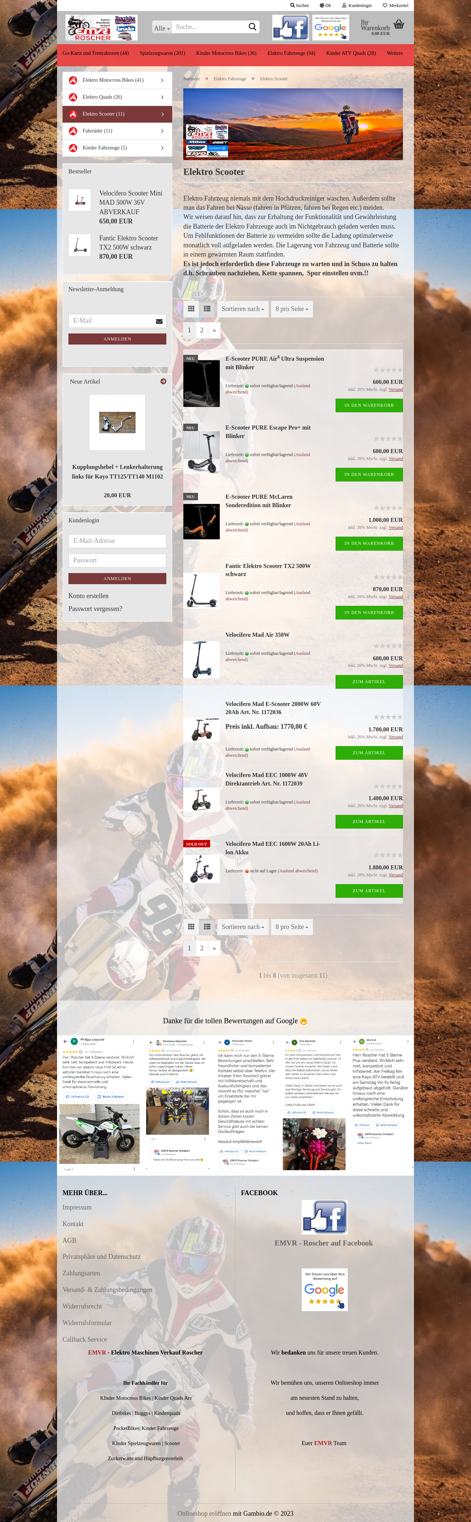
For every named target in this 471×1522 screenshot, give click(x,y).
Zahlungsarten (81, 1273)
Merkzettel (395, 5)
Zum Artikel (369, 681)
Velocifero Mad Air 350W (258, 635)
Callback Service (85, 1339)
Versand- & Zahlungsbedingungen (107, 1289)
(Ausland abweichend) (298, 870)
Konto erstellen (88, 596)
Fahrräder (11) (90, 131)
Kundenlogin (357, 5)
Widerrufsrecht (82, 1306)
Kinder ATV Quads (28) (351, 53)
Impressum (77, 1207)
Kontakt (73, 1224)
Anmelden (117, 339)
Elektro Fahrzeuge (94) (291, 53)
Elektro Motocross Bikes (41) (106, 80)
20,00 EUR (117, 495)
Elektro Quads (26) (95, 97)
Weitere (395, 53)
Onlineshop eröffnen (204, 1513)
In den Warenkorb (369, 405)
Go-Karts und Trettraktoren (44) (96, 53)
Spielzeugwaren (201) (162, 53)
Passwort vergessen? (95, 608)
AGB (70, 1240)
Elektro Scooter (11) (96, 114)
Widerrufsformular (87, 1323)
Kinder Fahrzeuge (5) (97, 148)
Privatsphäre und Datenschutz (102, 1256)
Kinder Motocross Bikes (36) (226, 53)
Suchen (299, 5)
